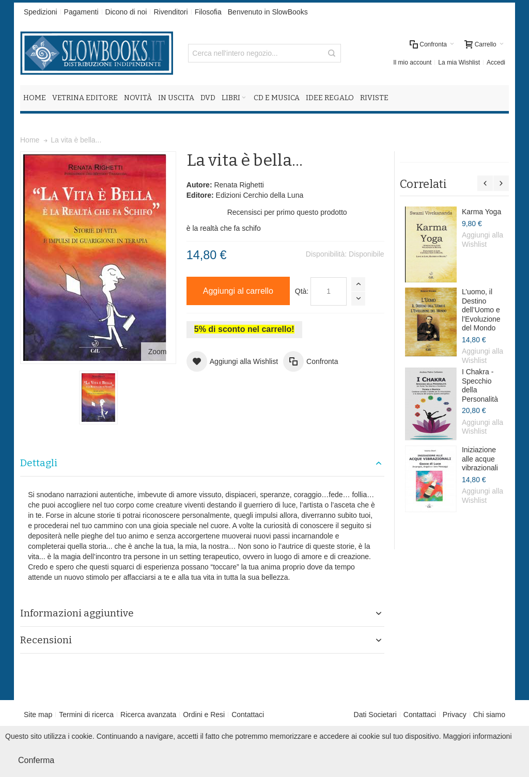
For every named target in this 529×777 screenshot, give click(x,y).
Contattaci (247, 714)
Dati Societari (375, 714)
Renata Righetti (239, 185)
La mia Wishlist (459, 62)
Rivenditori (170, 12)
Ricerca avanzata (148, 714)
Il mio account (412, 62)
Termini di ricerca (86, 714)
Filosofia (208, 12)
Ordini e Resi (204, 714)
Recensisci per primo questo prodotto (287, 212)
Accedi (496, 62)
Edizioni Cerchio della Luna (260, 195)
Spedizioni (40, 12)
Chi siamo (489, 714)
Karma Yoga (481, 212)
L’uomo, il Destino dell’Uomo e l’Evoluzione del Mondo (481, 310)
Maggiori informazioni (477, 736)
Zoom (157, 351)
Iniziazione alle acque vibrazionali (480, 459)
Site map (38, 714)
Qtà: (301, 291)
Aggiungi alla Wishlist (482, 239)
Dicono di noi (126, 12)
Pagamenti (81, 12)
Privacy (454, 714)
